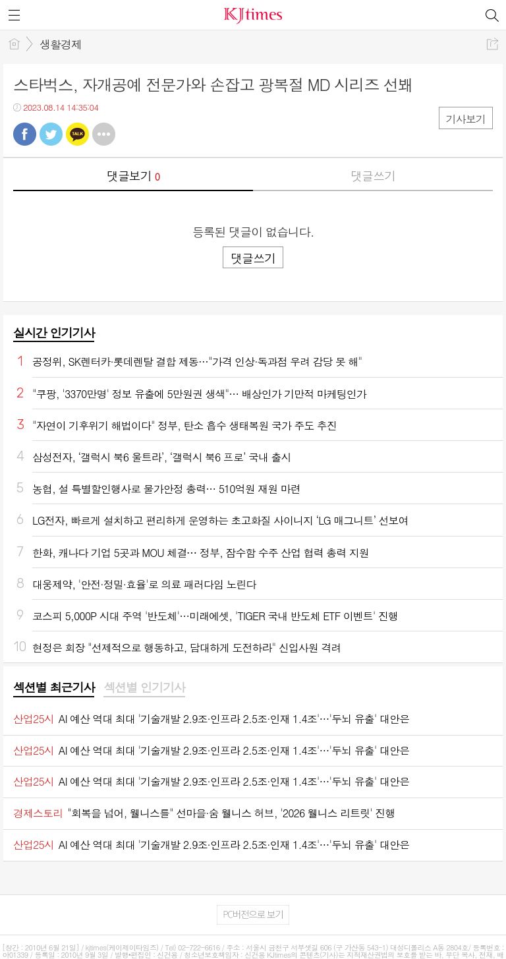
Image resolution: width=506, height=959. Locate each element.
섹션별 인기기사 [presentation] (143, 687)
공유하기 (492, 43)
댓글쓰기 (373, 175)
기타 (103, 134)
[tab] (54, 688)
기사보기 (466, 119)
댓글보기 (133, 175)
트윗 (51, 134)
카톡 (77, 134)
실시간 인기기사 (53, 332)
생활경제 (61, 44)
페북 (24, 134)
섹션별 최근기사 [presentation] (53, 687)
